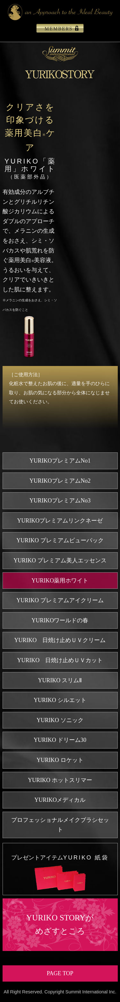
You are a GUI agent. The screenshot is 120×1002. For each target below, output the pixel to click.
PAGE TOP (60, 973)
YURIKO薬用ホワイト (60, 580)
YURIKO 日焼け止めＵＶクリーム (60, 640)
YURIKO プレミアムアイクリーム (60, 600)
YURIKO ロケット (60, 760)
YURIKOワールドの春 (60, 620)
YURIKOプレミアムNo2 (60, 481)
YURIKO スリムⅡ (60, 680)
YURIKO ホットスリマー (60, 780)
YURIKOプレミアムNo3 (60, 500)
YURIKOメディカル (60, 800)
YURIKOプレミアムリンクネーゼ (60, 520)
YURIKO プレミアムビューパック (60, 540)
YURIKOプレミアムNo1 (60, 460)
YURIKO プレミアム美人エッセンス (60, 560)
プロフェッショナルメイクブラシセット (60, 825)
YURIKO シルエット (60, 700)
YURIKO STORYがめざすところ (60, 924)
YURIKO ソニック (60, 720)
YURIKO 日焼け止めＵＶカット (60, 660)
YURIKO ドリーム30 (60, 740)
